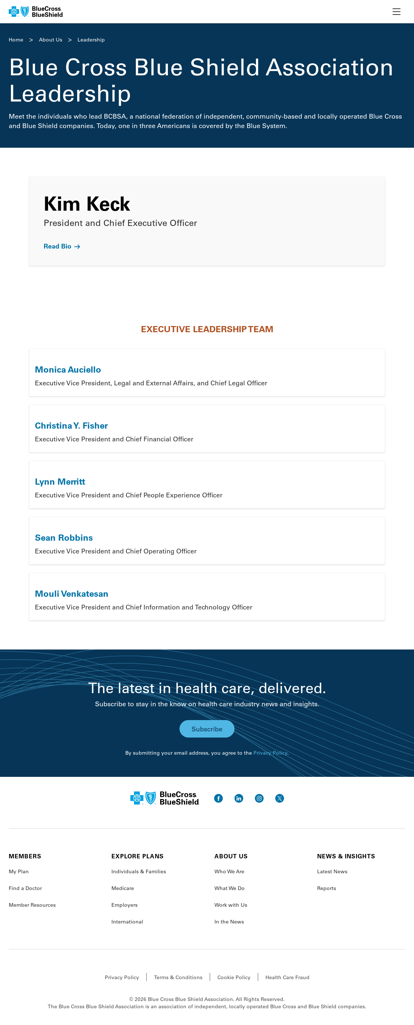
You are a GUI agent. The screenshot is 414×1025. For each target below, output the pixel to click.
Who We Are (229, 871)
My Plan (19, 871)
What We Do (229, 888)
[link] (207, 221)
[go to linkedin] (238, 798)
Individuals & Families (138, 871)
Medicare (122, 888)
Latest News (332, 871)
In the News (229, 921)
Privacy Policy (270, 753)
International (127, 921)
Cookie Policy (234, 977)
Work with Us (230, 905)
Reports (326, 888)
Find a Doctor (25, 888)
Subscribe (207, 728)
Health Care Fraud (287, 977)
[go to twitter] (279, 798)
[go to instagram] (259, 798)
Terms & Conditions (178, 977)
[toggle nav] (396, 11)
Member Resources (32, 905)
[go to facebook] (218, 798)
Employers (124, 905)
